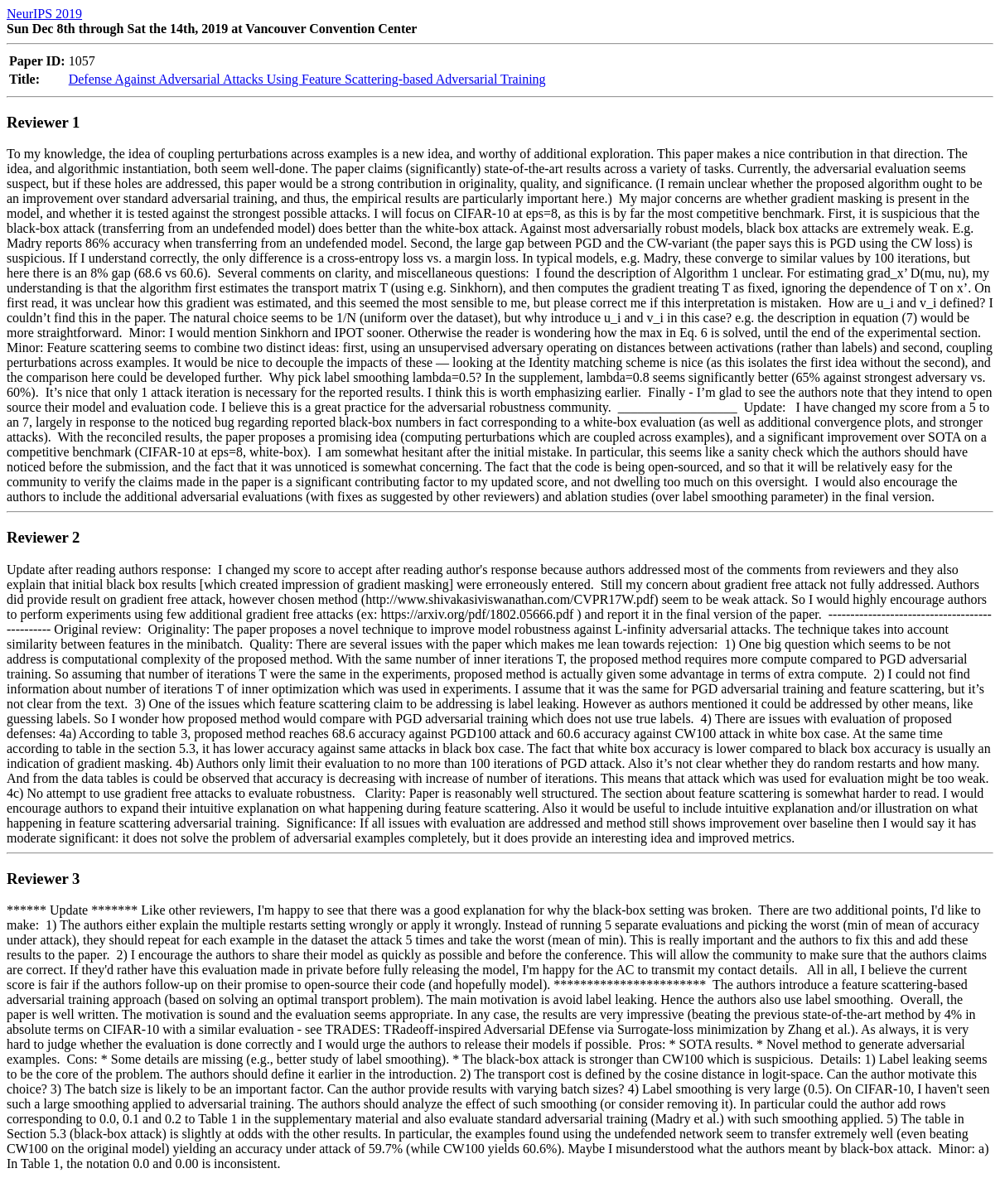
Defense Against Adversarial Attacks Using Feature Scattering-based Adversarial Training (307, 79)
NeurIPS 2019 (44, 14)
